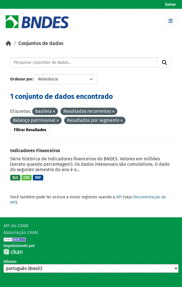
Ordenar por (21, 79)
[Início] (8, 43)
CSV (26, 178)
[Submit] (164, 63)
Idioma (9, 261)
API (119, 197)
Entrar (170, 4)
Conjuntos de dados (40, 43)
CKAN (13, 252)
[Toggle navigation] (170, 21)
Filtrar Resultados (30, 129)
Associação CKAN (20, 232)
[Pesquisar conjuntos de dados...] (83, 63)
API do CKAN (15, 225)
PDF (38, 178)
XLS (15, 178)
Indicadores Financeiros (35, 150)
